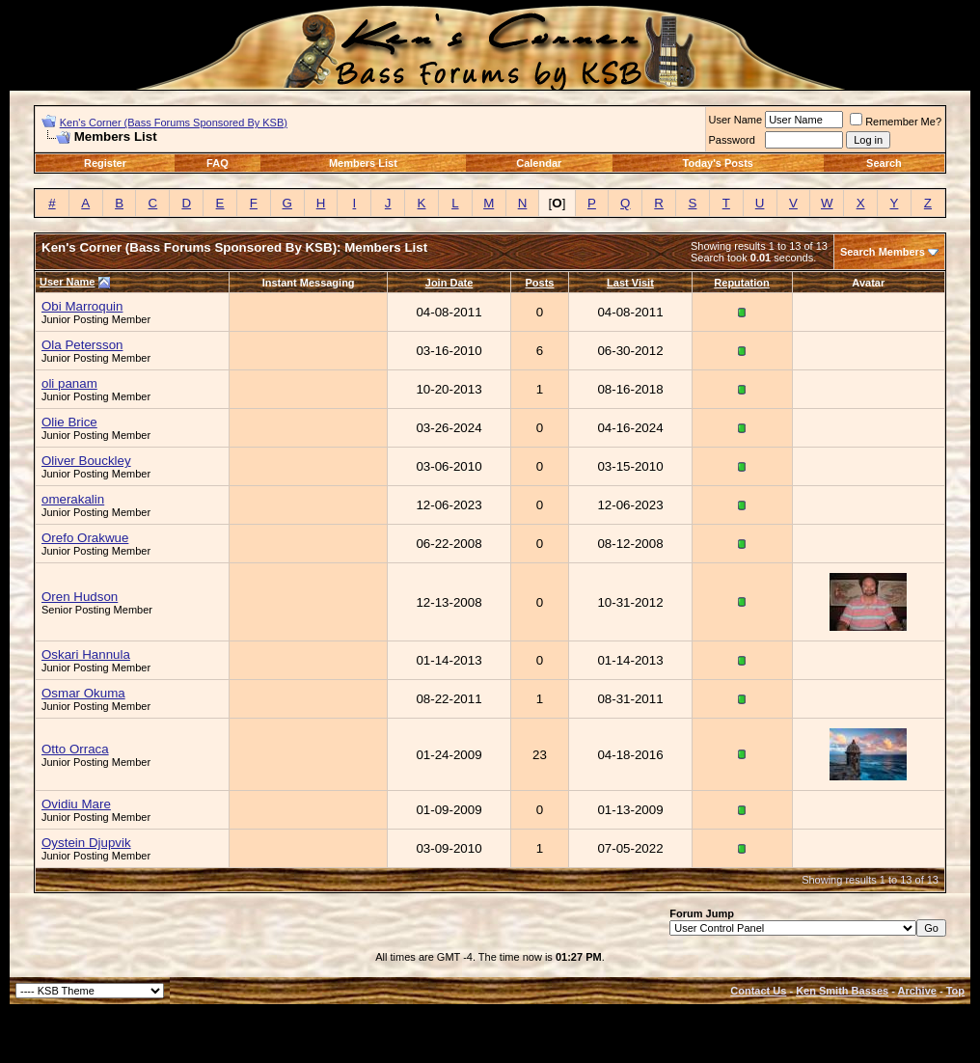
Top (955, 990)
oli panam (69, 383)
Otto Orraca (75, 749)
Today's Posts (718, 163)
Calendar (538, 163)
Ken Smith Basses (842, 990)
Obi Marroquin (81, 306)
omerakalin (72, 499)
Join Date (449, 282)
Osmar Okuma (83, 693)
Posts (540, 282)
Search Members (882, 252)
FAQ (217, 163)
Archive (917, 990)
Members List (363, 163)
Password (732, 140)
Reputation (741, 282)
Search (884, 163)
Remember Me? (895, 121)
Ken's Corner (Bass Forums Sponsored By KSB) (173, 122)
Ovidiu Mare (76, 804)
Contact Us (758, 990)
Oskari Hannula (85, 654)
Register (105, 163)
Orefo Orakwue (84, 538)
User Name (736, 119)
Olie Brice (69, 422)
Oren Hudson (79, 596)
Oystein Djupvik (86, 842)
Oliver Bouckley (86, 460)
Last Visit (630, 282)
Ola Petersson (81, 345)
